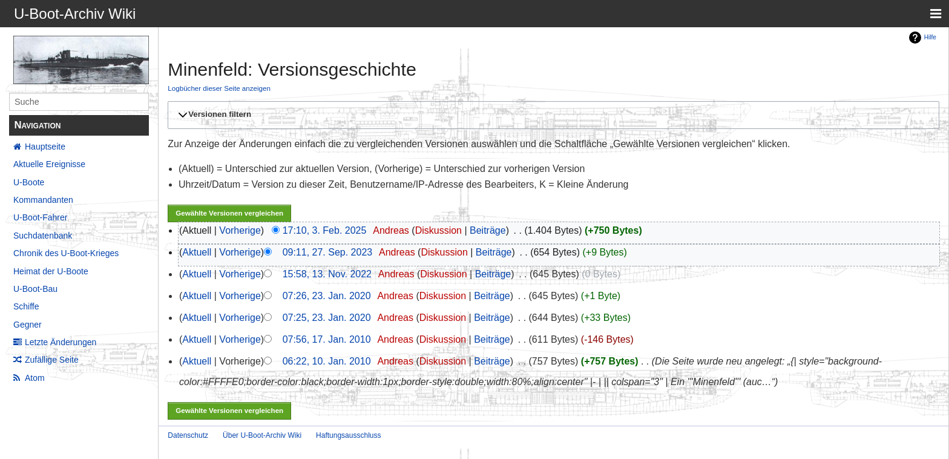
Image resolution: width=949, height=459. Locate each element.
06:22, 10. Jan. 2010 (327, 361)
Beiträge (488, 230)
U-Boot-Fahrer (40, 217)
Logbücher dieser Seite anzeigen (219, 88)
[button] (551, 115)
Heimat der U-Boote (50, 271)
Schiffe (26, 306)
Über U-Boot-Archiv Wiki (262, 435)
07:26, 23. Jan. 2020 (327, 296)
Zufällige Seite (52, 360)
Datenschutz (188, 435)
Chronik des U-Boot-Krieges (66, 253)
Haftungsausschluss (348, 435)
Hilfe (930, 37)
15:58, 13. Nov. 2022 (327, 274)
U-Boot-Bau (35, 289)
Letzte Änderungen (60, 342)
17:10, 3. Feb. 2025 (325, 230)
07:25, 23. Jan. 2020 (327, 317)
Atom (35, 378)
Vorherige (240, 230)
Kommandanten (43, 200)
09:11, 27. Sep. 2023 (328, 252)
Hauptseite (45, 146)
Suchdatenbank (42, 235)
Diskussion (438, 230)
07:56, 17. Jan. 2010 (327, 339)
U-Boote (28, 182)
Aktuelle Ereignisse (49, 164)
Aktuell (196, 252)
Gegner (27, 324)
